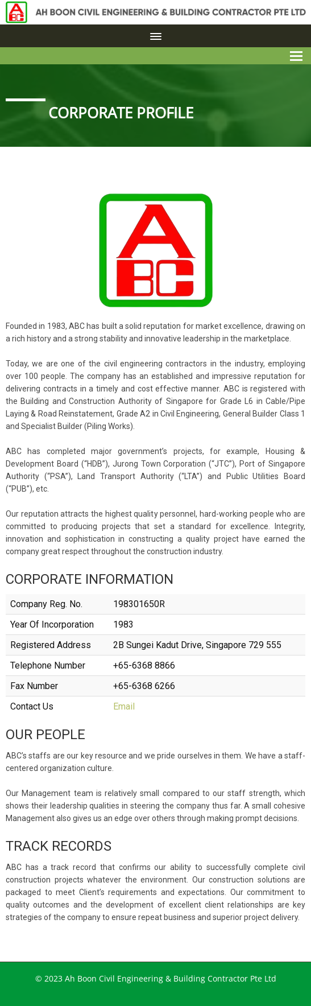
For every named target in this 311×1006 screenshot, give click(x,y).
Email (124, 706)
